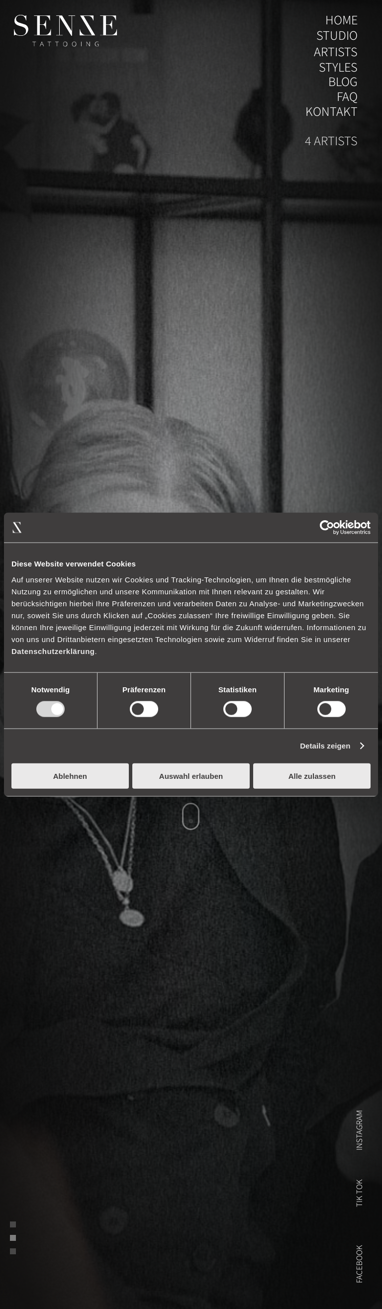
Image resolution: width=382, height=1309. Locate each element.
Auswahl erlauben (191, 775)
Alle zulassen (312, 775)
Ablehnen (70, 775)
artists (336, 52)
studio (337, 35)
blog (343, 82)
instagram (359, 1130)
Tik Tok (359, 1193)
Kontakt (331, 111)
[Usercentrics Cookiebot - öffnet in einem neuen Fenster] (327, 527)
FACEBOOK (359, 1264)
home (341, 20)
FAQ (347, 96)
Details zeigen (325, 746)
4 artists (331, 141)
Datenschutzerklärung (53, 651)
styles (338, 67)
